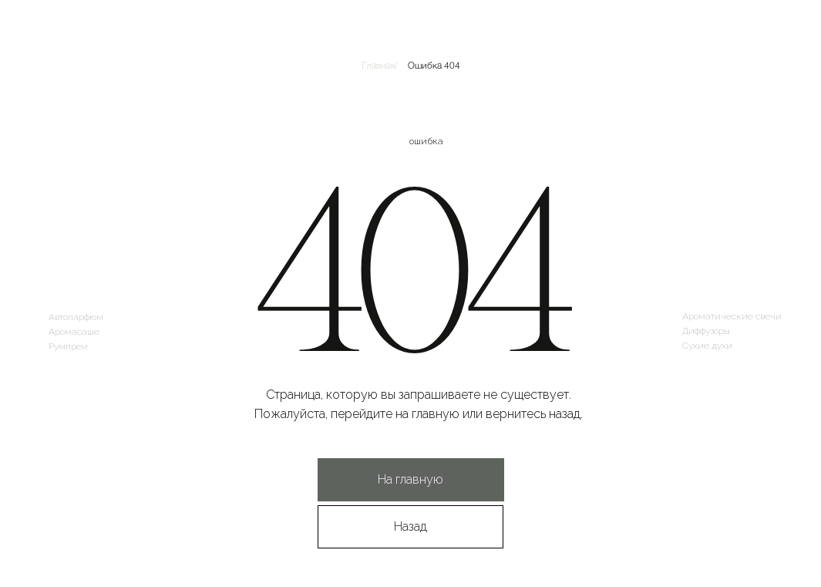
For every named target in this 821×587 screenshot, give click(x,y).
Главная (378, 64)
